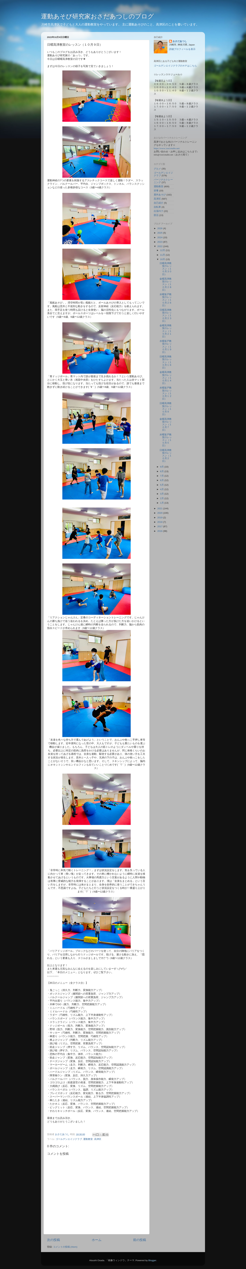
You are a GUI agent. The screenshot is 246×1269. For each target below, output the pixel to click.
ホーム (96, 1240)
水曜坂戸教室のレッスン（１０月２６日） (166, 300)
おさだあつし (180, 41)
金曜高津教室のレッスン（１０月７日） (166, 424)
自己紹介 (158, 203)
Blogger (152, 1260)
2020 (160, 513)
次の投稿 (53, 1240)
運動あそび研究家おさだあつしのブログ (97, 16)
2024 (160, 237)
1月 (162, 503)
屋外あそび (160, 194)
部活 (156, 215)
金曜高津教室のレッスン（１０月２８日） (166, 284)
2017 (160, 526)
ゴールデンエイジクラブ (69, 1139)
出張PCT (158, 211)
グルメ (157, 168)
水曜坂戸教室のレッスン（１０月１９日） (166, 346)
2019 (160, 517)
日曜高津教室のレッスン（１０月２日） (166, 456)
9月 (162, 466)
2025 (160, 233)
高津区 (97, 1139)
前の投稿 (139, 1240)
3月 (162, 493)
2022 (160, 246)
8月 (162, 471)
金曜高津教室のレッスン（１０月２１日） (166, 331)
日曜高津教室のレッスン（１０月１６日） (166, 362)
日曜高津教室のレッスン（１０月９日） (166, 409)
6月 (162, 480)
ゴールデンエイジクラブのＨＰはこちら (175, 65)
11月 (163, 255)
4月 (162, 489)
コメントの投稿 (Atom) (65, 1247)
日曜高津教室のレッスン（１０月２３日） (166, 315)
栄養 (156, 190)
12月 (163, 250)
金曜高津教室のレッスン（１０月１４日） (166, 378)
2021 (160, 508)
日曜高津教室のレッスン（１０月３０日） (166, 269)
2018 (160, 522)
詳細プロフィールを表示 (182, 49)
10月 (163, 259)
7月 (162, 476)
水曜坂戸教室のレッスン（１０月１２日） (166, 393)
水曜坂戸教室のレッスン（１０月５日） (166, 440)
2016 (160, 531)
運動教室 (88, 1139)
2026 (160, 228)
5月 (162, 485)
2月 (162, 498)
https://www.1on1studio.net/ (167, 148)
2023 (160, 242)
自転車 (157, 207)
